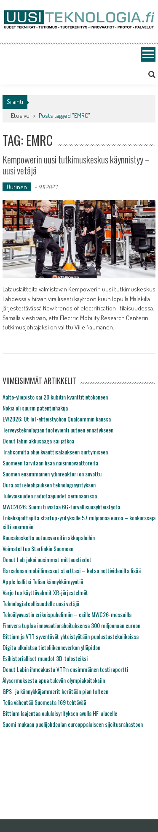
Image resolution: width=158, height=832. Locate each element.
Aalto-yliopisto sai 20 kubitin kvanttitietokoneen (55, 396)
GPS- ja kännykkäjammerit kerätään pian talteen (55, 691)
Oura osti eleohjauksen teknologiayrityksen (49, 484)
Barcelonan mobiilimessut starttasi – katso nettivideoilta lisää (72, 570)
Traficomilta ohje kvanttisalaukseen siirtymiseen (55, 451)
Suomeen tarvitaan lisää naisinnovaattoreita (50, 462)
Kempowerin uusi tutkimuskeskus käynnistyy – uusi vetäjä (76, 164)
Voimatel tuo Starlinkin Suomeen (38, 548)
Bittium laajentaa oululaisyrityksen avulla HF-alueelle (60, 713)
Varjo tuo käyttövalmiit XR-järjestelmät (45, 592)
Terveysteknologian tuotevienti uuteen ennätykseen (58, 429)
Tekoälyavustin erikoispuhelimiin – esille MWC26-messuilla (67, 614)
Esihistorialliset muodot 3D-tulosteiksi (45, 658)
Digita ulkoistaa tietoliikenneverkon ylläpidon (51, 647)
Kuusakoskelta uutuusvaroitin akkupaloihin (49, 537)
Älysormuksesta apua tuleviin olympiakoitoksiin (54, 680)
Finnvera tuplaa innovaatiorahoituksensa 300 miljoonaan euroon (71, 625)
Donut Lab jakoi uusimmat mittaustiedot (47, 559)
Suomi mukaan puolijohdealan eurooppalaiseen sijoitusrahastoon (73, 724)
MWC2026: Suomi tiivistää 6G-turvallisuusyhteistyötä (61, 506)
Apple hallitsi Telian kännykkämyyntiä (43, 581)
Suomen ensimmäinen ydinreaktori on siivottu (52, 473)
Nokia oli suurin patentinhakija (35, 407)
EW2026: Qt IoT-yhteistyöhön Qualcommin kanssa (57, 418)
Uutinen (17, 187)
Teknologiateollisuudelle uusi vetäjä (41, 603)
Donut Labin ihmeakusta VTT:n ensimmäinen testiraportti (65, 669)
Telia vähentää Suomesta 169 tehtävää (44, 702)
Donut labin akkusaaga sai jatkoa (38, 440)
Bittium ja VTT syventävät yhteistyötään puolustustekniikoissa (71, 636)
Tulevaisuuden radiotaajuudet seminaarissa (50, 495)
